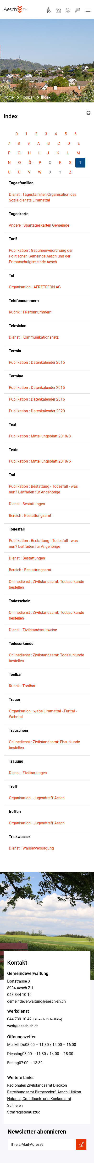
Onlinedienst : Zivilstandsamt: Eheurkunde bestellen (44, 745)
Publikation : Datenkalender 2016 (37, 399)
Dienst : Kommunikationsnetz (34, 337)
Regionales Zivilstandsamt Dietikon (37, 1085)
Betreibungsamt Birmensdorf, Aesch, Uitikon (44, 1092)
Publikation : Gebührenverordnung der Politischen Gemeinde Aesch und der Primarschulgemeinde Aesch (40, 256)
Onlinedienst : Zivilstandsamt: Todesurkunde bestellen (46, 584)
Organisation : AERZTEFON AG (35, 287)
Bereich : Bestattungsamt (30, 515)
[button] (88, 113)
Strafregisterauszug (23, 1112)
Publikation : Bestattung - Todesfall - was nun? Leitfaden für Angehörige (43, 489)
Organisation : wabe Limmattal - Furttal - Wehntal (43, 714)
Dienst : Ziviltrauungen (28, 773)
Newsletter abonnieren (37, 1132)
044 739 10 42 (19, 1019)
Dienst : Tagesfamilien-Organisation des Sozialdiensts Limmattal (42, 197)
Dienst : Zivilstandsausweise (33, 630)
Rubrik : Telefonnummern (30, 312)
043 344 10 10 (19, 994)
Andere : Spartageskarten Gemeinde (39, 225)
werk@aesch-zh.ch (23, 1026)
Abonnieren (81, 1144)
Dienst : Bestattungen (27, 504)
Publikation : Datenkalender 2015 (37, 362)
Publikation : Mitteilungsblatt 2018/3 (40, 436)
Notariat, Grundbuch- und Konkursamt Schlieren (39, 1102)
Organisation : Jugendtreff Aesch (37, 798)
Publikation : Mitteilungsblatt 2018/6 (40, 461)
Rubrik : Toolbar (22, 686)
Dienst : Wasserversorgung (31, 848)
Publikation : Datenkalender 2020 (37, 411)
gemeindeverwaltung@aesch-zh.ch (36, 1001)
